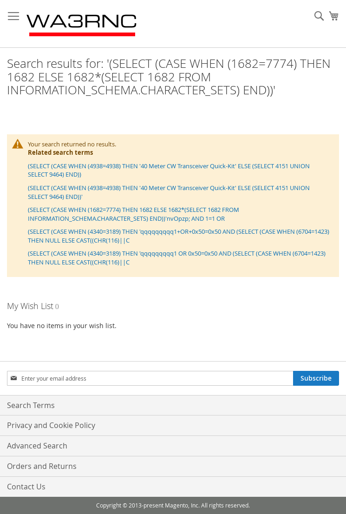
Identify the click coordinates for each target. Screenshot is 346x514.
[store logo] (82, 24)
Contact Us (26, 486)
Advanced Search (37, 446)
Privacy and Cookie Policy (51, 425)
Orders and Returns (42, 466)
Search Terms (31, 405)
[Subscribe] (316, 378)
